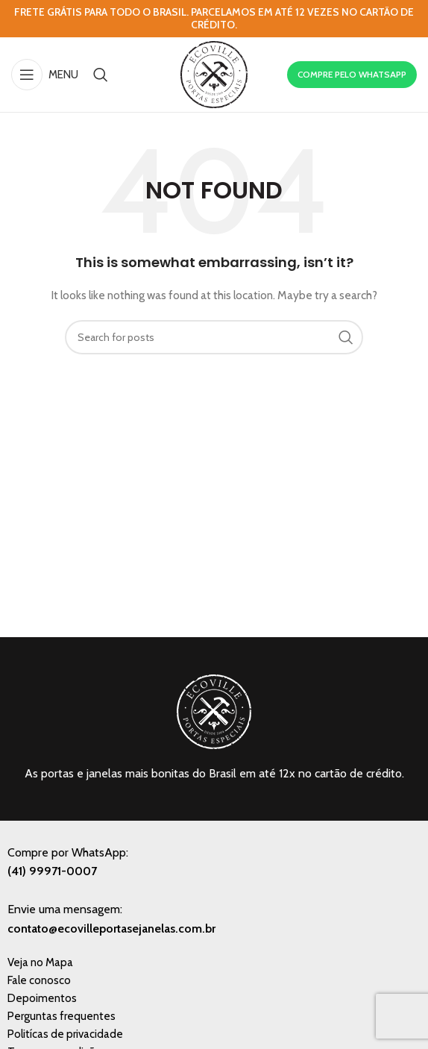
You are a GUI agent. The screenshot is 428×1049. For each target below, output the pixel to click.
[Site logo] (214, 73)
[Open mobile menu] (45, 75)
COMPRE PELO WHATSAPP (352, 74)
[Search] (101, 75)
